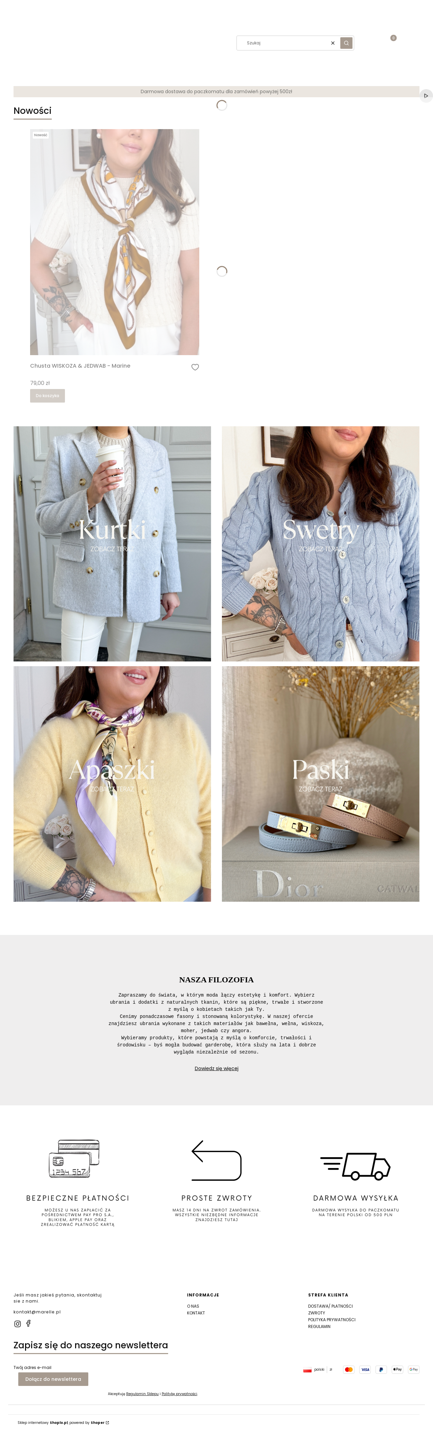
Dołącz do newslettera (53, 1379)
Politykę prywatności (179, 1393)
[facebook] (28, 1323)
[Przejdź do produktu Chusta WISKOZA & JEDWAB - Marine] (114, 242)
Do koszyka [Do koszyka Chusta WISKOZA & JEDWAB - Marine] (47, 395)
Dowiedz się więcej (216, 1068)
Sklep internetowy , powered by (61, 1422)
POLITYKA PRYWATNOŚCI (332, 1320)
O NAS (193, 1306)
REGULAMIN (319, 1326)
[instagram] (18, 1324)
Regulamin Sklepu (142, 1393)
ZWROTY (316, 1313)
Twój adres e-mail (32, 1367)
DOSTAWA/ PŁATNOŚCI (330, 1306)
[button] (3, 43)
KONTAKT (196, 1313)
